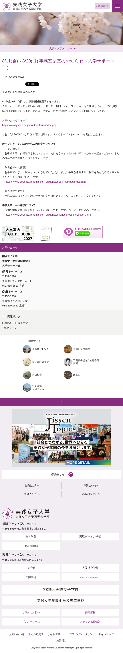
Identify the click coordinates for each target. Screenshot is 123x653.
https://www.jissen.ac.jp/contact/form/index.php (29, 125)
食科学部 (30, 536)
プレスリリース (31, 621)
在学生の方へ (31, 485)
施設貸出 (61, 640)
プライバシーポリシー (82, 634)
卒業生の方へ (91, 485)
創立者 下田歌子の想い (17, 323)
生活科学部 (31, 546)
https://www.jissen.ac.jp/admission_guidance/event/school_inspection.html (48, 214)
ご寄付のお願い (31, 612)
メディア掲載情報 (90, 621)
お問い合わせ (16, 634)
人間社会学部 (90, 567)
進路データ (10, 327)
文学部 (31, 567)
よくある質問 (35, 634)
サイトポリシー (56, 634)
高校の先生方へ (91, 493)
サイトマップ (106, 634)
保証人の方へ (31, 493)
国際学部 (30, 577)
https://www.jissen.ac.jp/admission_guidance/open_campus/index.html (45, 181)
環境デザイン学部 (90, 536)
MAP (30, 523)
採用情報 (90, 612)
